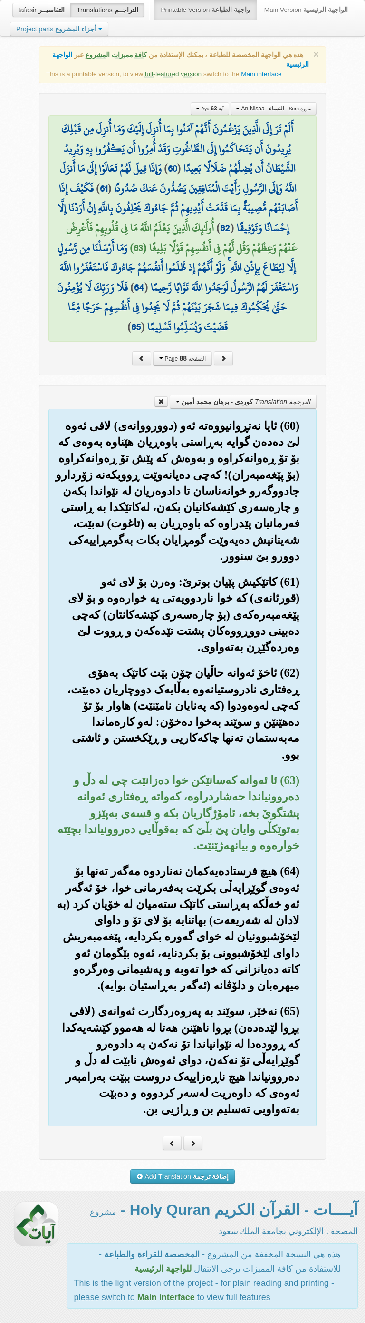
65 (136, 326)
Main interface (261, 74)
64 (139, 287)
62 (225, 227)
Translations (107, 10)
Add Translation (182, 1176)
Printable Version (205, 9)
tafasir (42, 10)
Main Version (306, 9)
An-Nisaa (273, 108)
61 (103, 188)
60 (172, 168)
